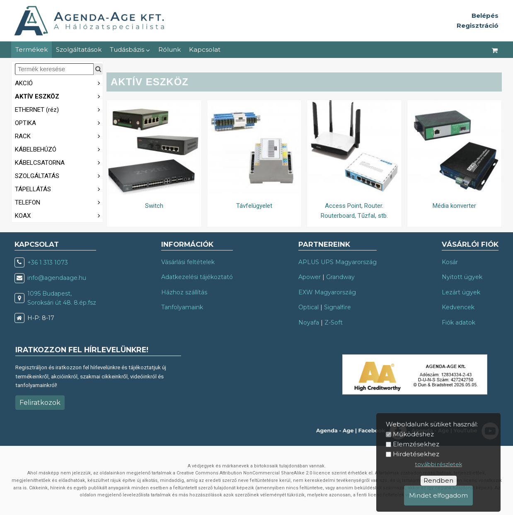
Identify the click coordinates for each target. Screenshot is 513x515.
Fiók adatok (458, 322)
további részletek (438, 464)
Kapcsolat (204, 49)
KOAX (59, 215)
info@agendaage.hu (56, 278)
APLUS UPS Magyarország (337, 262)
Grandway (340, 277)
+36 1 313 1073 (47, 262)
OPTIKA (59, 122)
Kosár (450, 262)
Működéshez (413, 434)
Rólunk (169, 49)
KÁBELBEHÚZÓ (59, 148)
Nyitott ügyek (462, 277)
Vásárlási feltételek (188, 262)
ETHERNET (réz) (59, 109)
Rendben (438, 480)
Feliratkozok (39, 403)
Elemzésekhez (416, 444)
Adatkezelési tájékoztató (197, 277)
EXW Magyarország (327, 292)
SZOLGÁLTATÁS (59, 175)
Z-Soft (333, 322)
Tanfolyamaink (182, 307)
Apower (309, 277)
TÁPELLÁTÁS (59, 188)
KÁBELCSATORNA (59, 162)
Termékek (31, 49)
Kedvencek (458, 307)
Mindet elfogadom (438, 495)
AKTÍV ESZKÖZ (59, 95)
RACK (59, 135)
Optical (308, 307)
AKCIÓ (59, 82)
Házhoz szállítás (184, 292)
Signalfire (337, 307)
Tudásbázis (130, 49)
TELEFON (59, 201)
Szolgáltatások (79, 49)
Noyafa (308, 322)
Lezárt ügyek (461, 292)
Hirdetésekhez (416, 454)
